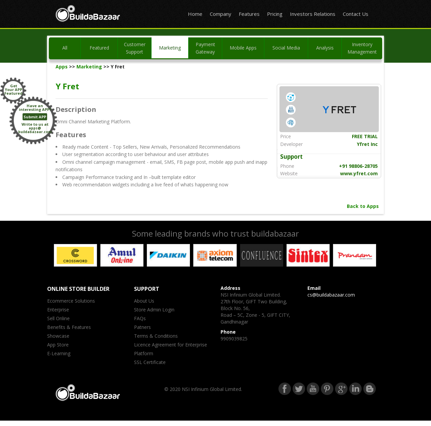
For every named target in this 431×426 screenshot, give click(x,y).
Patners (142, 327)
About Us (144, 301)
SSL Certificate (150, 362)
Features (249, 13)
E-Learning (58, 353)
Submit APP (35, 116)
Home (195, 13)
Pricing (275, 13)
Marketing (170, 47)
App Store (58, 344)
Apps (62, 66)
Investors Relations (312, 13)
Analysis (325, 47)
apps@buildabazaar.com (35, 130)
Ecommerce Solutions (71, 301)
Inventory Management (362, 48)
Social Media (286, 47)
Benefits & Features (69, 327)
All (64, 47)
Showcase (58, 336)
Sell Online (58, 318)
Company (220, 13)
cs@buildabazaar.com (331, 295)
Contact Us (355, 13)
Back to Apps (363, 206)
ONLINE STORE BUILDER (78, 289)
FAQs (140, 318)
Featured (99, 47)
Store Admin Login (154, 309)
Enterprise (58, 309)
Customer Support (134, 48)
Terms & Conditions (156, 336)
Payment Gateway (205, 48)
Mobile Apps (243, 47)
